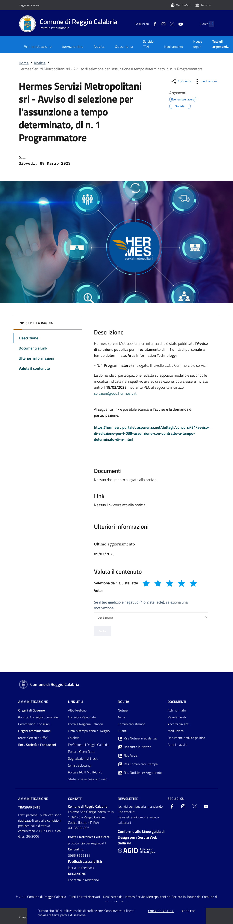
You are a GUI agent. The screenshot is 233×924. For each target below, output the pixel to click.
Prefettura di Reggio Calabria (88, 744)
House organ (197, 44)
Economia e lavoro (182, 98)
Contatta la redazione (83, 879)
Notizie (39, 63)
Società (180, 105)
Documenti (177, 701)
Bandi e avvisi (177, 744)
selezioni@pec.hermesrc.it (115, 393)
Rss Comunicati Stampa (138, 764)
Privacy (23, 917)
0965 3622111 (79, 855)
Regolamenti (177, 717)
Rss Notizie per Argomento (140, 773)
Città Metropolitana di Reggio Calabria (89, 734)
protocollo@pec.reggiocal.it (87, 843)
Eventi (122, 730)
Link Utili (75, 701)
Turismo (206, 5)
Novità (123, 701)
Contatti (75, 798)
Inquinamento (173, 46)
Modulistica (176, 730)
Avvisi (122, 717)
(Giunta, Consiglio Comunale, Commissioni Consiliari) (38, 717)
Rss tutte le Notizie (134, 747)
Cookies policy (161, 911)
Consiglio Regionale (82, 717)
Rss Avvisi (128, 755)
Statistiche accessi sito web (87, 779)
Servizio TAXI (148, 44)
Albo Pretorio (77, 710)
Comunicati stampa (131, 724)
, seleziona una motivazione (141, 605)
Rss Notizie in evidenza (137, 738)
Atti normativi (177, 710)
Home (24, 63)
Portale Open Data (81, 751)
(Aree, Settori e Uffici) (34, 734)
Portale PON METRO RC (85, 772)
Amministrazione (33, 701)
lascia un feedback (81, 867)
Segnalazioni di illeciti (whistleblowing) (83, 762)
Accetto (188, 911)
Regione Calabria (29, 5)
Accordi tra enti (178, 724)
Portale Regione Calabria (85, 724)
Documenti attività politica (186, 737)
